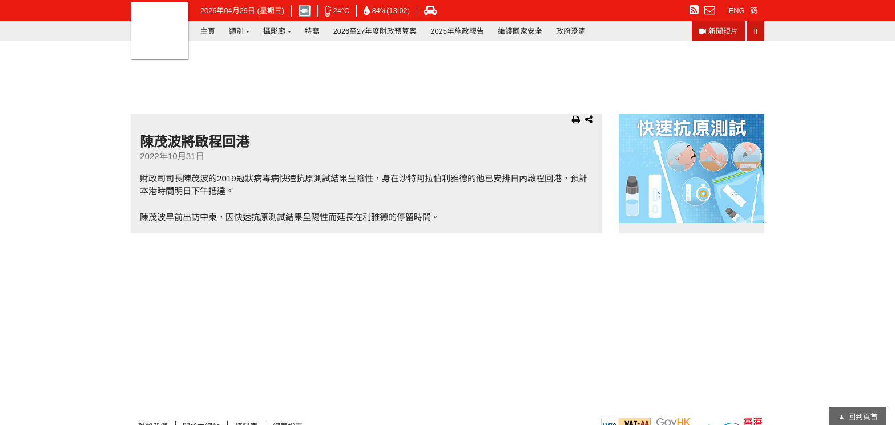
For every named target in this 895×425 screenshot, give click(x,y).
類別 (236, 31)
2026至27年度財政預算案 (375, 31)
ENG (737, 10)
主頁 (207, 31)
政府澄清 (571, 31)
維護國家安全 (520, 31)
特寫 (312, 31)
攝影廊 (274, 31)
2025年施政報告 (456, 31)
